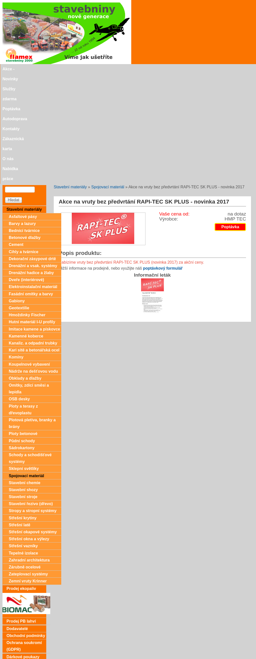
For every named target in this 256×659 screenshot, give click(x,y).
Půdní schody (22, 331)
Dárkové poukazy (23, 547)
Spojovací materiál (107, 77)
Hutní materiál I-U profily (32, 212)
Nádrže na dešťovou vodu (33, 261)
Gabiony (17, 191)
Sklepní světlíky (24, 359)
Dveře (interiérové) (26, 170)
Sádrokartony (21, 338)
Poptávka (93, 69)
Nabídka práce (225, 69)
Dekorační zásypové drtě (32, 149)
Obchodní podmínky (25, 526)
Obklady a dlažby (25, 268)
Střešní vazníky (23, 436)
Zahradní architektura (29, 450)
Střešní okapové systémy (33, 422)
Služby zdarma (65, 69)
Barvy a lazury (22, 114)
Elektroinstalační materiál (33, 177)
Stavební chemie (24, 373)
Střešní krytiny (22, 408)
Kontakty (144, 69)
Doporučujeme (20, 641)
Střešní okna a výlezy (29, 429)
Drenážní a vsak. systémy (33, 156)
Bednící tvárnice (24, 121)
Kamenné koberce (26, 226)
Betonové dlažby (24, 128)
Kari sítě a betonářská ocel (34, 240)
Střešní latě (19, 415)
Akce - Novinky (31, 69)
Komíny (16, 247)
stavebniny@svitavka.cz (23, 649)
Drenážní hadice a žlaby (31, 163)
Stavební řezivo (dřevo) (31, 394)
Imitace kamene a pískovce (34, 219)
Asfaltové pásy (23, 107)
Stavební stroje (23, 387)
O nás (201, 69)
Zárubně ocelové (24, 457)
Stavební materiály (70, 77)
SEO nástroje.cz (137, 657)
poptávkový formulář (162, 158)
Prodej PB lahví (21, 511)
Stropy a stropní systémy (32, 401)
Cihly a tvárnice (23, 142)
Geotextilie (19, 198)
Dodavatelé (17, 519)
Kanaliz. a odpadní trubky (33, 233)
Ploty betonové (23, 324)
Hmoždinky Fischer (27, 205)
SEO (113, 657)
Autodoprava (118, 69)
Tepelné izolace (23, 443)
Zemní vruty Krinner (28, 471)
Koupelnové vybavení (29, 254)
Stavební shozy (23, 380)
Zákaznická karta (174, 69)
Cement (16, 135)
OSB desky (19, 289)
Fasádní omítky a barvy (31, 184)
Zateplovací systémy (28, 464)
